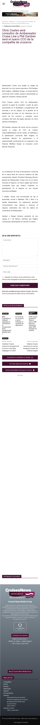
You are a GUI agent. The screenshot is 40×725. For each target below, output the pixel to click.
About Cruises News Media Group (20, 671)
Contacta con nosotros (20, 635)
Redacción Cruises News (12, 26)
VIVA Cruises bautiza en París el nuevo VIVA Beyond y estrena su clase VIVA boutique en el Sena (33, 323)
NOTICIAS (5, 21)
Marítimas (12, 21)
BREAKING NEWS (32, 313)
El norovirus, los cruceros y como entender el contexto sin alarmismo (19, 321)
